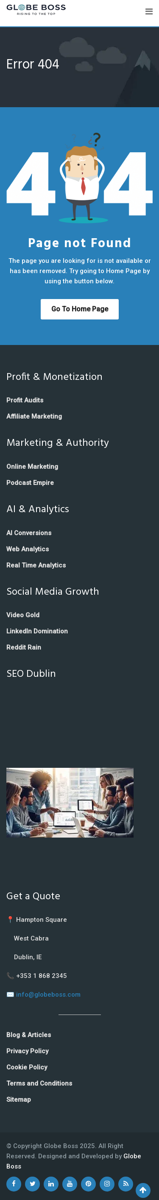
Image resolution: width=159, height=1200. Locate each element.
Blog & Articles (28, 1035)
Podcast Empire (30, 483)
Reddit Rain (23, 647)
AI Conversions (28, 533)
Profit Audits (24, 400)
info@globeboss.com (48, 994)
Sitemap (18, 1099)
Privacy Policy (27, 1051)
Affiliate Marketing (34, 416)
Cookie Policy (26, 1067)
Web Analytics (27, 549)
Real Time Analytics (36, 565)
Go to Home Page (79, 309)
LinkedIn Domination (37, 631)
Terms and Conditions (39, 1083)
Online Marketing (32, 466)
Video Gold (22, 615)
